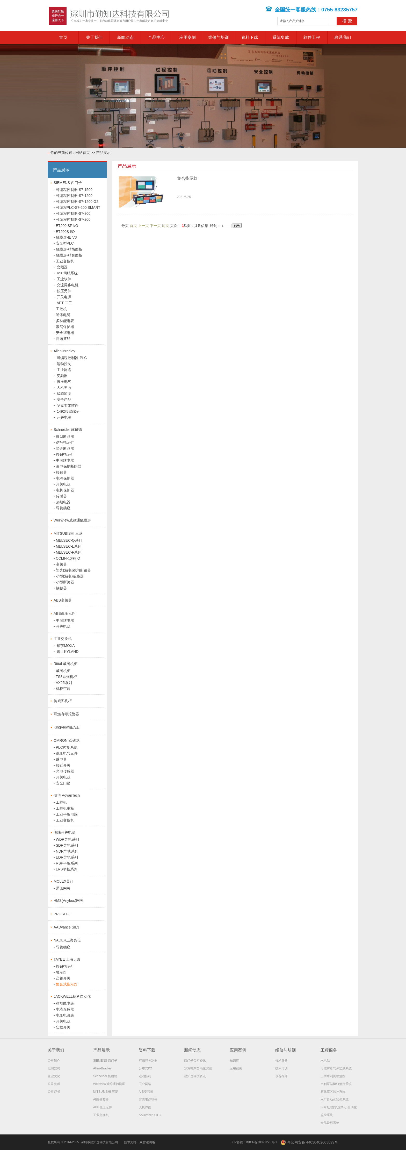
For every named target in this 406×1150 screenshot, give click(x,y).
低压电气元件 (67, 753)
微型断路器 (65, 436)
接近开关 (63, 765)
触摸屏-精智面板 (69, 255)
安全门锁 (63, 783)
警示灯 (61, 972)
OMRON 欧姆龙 (66, 740)
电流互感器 (65, 1009)
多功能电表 (65, 321)
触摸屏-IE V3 (66, 237)
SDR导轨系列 (67, 845)
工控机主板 (65, 808)
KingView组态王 (66, 727)
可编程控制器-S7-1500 (74, 190)
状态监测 (63, 393)
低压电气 (63, 382)
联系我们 (343, 37)
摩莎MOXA (65, 646)
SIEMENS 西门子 (68, 183)
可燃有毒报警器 (66, 714)
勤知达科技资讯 (195, 1076)
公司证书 (54, 1092)
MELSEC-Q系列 (69, 540)
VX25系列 (64, 683)
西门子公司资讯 (195, 1060)
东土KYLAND (67, 651)
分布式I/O (145, 1068)
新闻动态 (125, 37)
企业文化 (54, 1076)
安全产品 (63, 399)
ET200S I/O (65, 232)
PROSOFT (62, 914)
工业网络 (63, 370)
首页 (63, 37)
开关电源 (63, 297)
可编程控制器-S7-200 (73, 219)
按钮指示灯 (65, 454)
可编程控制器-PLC (71, 358)
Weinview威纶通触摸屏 (72, 520)
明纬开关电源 (64, 832)
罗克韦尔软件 (67, 405)
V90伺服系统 (67, 273)
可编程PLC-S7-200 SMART (78, 207)
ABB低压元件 (64, 613)
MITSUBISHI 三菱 (68, 533)
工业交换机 (65, 261)
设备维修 (281, 1076)
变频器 (62, 267)
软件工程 (311, 37)
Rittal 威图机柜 (65, 664)
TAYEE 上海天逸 (67, 959)
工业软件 (63, 279)
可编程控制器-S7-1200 (74, 196)
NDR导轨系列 (67, 851)
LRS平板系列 (66, 869)
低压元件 (63, 291)
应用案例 (187, 37)
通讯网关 (63, 888)
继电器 (61, 759)
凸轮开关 (63, 978)
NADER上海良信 (67, 940)
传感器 (61, 496)
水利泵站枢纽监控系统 (336, 1084)
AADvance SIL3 (66, 927)
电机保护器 (65, 490)
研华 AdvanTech (67, 795)
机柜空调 (63, 689)
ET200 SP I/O (67, 226)
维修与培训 (218, 37)
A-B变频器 (146, 1092)
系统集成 (280, 37)
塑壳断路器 (65, 448)
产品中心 (156, 37)
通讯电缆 (63, 315)
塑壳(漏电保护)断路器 (73, 570)
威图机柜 (63, 671)
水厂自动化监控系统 (335, 1099)
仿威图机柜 (63, 701)
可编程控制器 (148, 1060)
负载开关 (63, 1027)
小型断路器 (65, 582)
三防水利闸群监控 (333, 1076)
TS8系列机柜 (66, 677)
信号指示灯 (65, 442)
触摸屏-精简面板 (69, 249)
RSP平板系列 (67, 863)
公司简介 (54, 1060)
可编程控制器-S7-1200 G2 (77, 201)
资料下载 (249, 37)
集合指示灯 (187, 178)
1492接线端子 (67, 411)
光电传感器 (65, 771)
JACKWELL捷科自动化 (72, 996)
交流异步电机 (67, 285)
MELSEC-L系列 (68, 546)
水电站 (325, 1060)
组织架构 (54, 1068)
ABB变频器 (63, 600)
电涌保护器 (65, 478)
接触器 (61, 472)
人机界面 (63, 387)
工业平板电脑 (67, 814)
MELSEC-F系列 (69, 552)
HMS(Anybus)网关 (68, 900)
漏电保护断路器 (68, 466)
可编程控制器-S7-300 (73, 213)
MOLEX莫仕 (64, 881)
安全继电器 (65, 333)
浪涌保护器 (65, 327)
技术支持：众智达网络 (139, 1142)
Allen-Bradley (64, 351)
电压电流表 (65, 1015)
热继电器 (63, 502)
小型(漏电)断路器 (70, 576)
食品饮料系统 (330, 1123)
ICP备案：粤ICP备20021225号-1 (254, 1142)
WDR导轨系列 (67, 839)
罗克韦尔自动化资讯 (198, 1068)
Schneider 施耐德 (68, 429)
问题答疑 (63, 339)
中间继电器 (65, 460)
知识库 (234, 1060)
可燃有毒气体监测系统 (336, 1068)
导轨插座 (63, 508)
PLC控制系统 (66, 747)
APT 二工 (64, 303)
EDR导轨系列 (67, 857)
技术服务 (281, 1060)
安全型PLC (65, 243)
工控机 (61, 309)
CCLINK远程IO (68, 558)
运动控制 (63, 364)
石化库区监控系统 (333, 1092)
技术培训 (281, 1068)
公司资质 (54, 1084)
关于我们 (94, 37)
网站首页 (82, 153)
